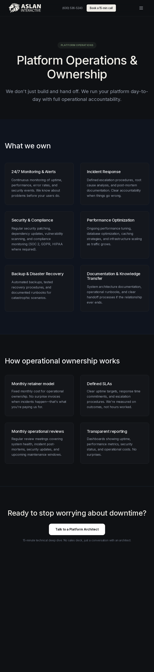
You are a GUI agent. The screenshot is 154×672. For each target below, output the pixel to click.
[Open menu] (141, 8)
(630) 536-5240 (72, 8)
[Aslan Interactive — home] (25, 8)
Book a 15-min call (101, 8)
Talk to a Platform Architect (77, 529)
